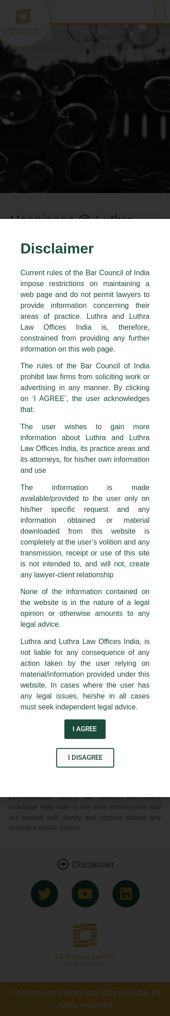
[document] (85, 508)
